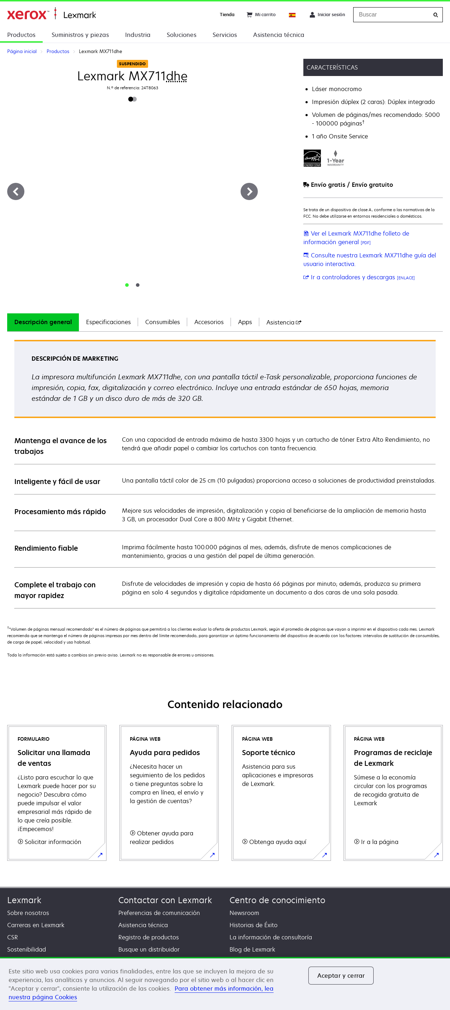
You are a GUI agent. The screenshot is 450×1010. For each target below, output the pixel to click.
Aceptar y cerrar (341, 976)
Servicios (225, 35)
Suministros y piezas (80, 35)
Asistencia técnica (278, 35)
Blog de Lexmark (252, 949)
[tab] (127, 285)
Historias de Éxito (253, 925)
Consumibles (162, 322)
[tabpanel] (225, 474)
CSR (12, 937)
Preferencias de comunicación (159, 913)
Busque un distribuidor (149, 949)
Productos (21, 35)
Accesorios (209, 322)
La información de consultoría (270, 937)
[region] (225, 983)
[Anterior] (15, 191)
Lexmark (24, 900)
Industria (138, 35)
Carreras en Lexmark (36, 925)
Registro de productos (148, 937)
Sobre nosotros (28, 913)
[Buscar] (435, 15)
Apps (245, 322)
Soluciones (181, 35)
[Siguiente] (249, 191)
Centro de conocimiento (277, 900)
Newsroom (244, 913)
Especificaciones (108, 322)
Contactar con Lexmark (165, 900)
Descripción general (43, 322)
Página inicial (51, 13)
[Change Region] (292, 15)
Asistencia (284, 322)
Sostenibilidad (26, 949)
